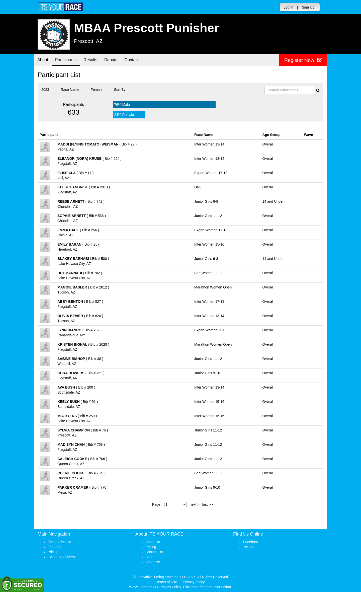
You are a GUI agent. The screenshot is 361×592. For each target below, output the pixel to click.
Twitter (248, 547)
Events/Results (59, 542)
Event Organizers (61, 557)
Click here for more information (207, 587)
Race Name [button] (72, 90)
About (43, 60)
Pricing (53, 552)
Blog (148, 557)
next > (195, 504)
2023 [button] (47, 90)
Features (54, 547)
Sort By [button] (121, 90)
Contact (138, 60)
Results (94, 60)
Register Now (303, 60)
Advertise (152, 562)
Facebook (250, 542)
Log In (288, 7)
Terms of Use (166, 582)
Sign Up (308, 7)
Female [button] (98, 90)
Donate (116, 60)
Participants (68, 60)
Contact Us (154, 552)
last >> (207, 504)
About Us (152, 542)
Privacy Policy (194, 582)
